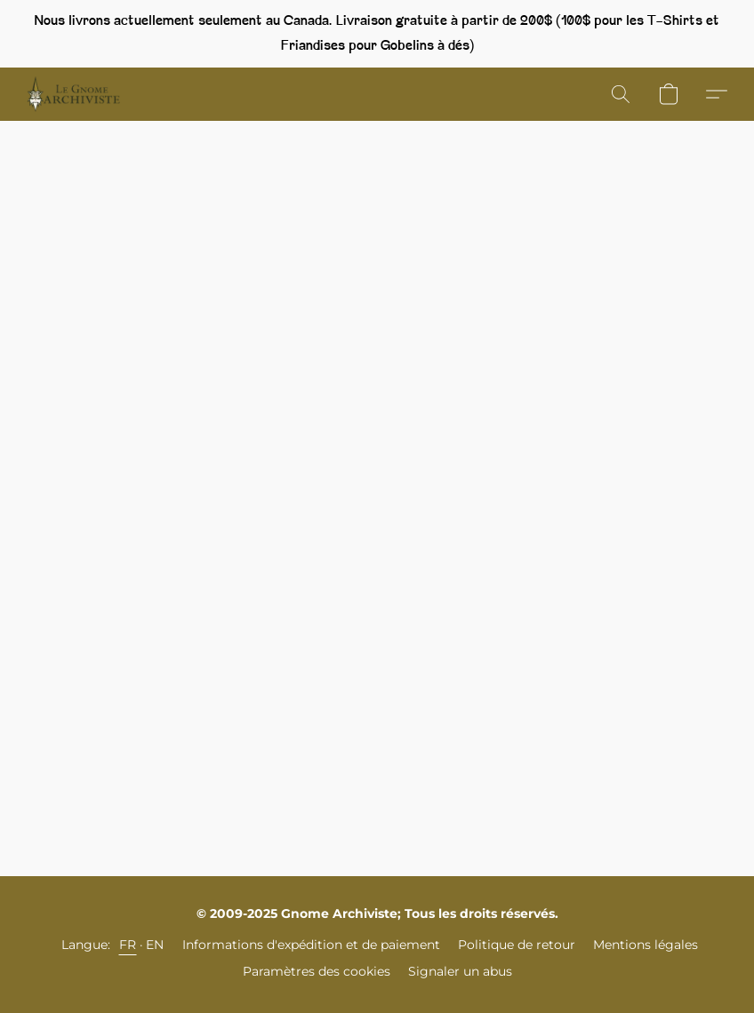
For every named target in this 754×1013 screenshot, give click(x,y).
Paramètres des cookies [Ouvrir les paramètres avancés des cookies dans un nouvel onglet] (316, 971)
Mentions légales (645, 945)
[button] (73, 94)
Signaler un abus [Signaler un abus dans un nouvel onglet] (460, 971)
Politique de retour (516, 945)
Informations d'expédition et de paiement (311, 945)
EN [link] (155, 945)
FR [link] (128, 945)
